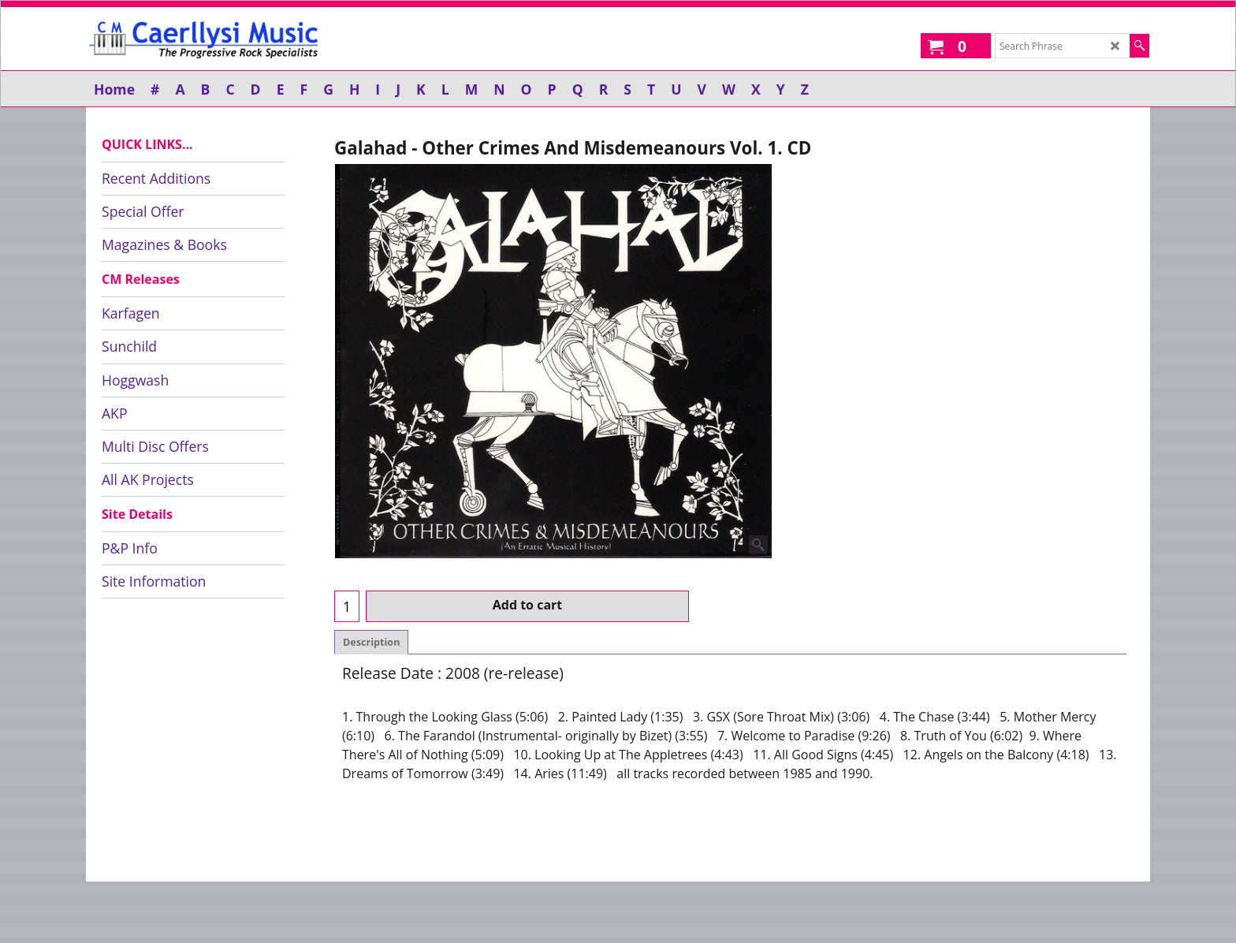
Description (371, 642)
